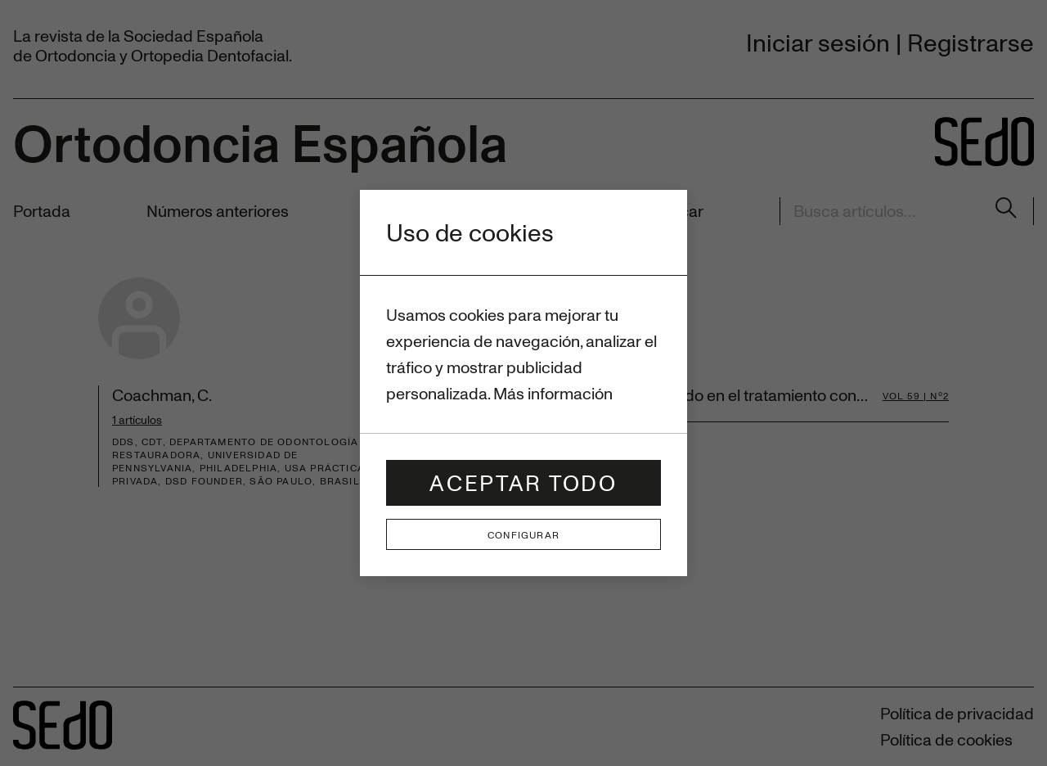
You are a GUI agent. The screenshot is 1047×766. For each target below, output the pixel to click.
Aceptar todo (523, 482)
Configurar (523, 534)
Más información (553, 393)
